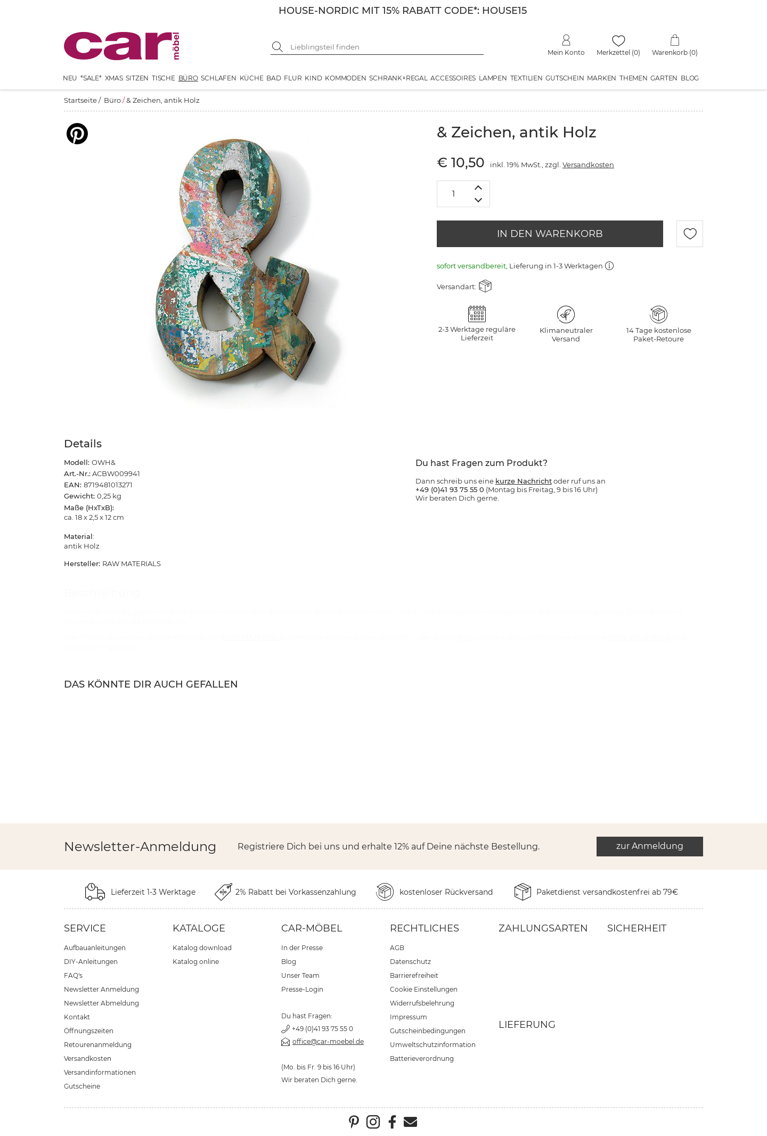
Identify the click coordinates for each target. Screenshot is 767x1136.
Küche (252, 78)
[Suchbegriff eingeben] (385, 47)
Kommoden (345, 78)
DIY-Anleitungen (91, 962)
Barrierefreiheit (414, 975)
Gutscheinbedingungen (428, 1031)
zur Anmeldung (649, 846)
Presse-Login (302, 989)
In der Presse (302, 948)
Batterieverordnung (422, 1059)
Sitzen (137, 78)
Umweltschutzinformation (433, 1045)
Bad (273, 78)
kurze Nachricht (523, 481)
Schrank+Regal (398, 78)
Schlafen (218, 78)
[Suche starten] (279, 47)
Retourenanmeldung (98, 1045)
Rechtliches (424, 928)
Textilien (526, 78)
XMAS (114, 78)
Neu (70, 78)
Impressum (408, 1017)
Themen (633, 78)
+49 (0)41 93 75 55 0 (322, 1029)
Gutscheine (82, 1086)
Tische (163, 78)
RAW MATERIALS (252, 637)
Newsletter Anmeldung (101, 989)
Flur (292, 78)
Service (85, 928)
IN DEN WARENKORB (550, 234)
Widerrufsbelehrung (422, 1003)
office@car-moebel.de (328, 1041)
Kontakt (77, 1017)
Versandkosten (588, 164)
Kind (313, 78)
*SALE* (91, 78)
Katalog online (196, 962)
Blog (690, 78)
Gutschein (564, 78)
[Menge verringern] (478, 200)
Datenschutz (410, 962)
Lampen (493, 78)
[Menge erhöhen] (478, 187)
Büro (188, 78)
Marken (601, 78)
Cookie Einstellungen (424, 989)
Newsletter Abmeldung (101, 1003)
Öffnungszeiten (88, 1031)
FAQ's (73, 975)
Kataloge (199, 928)
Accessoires (453, 78)
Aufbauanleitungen (95, 948)
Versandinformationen (100, 1072)
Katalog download (202, 948)
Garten (664, 78)
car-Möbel (311, 928)
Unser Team (300, 975)
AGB (397, 948)
